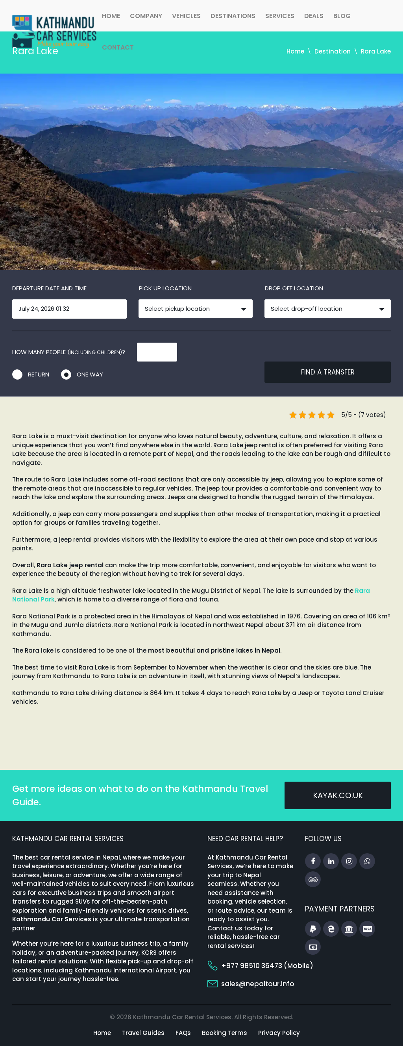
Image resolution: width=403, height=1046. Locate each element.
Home (111, 15)
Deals (314, 15)
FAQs (183, 1033)
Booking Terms (224, 1033)
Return (38, 374)
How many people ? (68, 352)
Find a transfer (328, 372)
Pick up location (165, 288)
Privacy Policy (279, 1033)
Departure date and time (49, 288)
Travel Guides (143, 1033)
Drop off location (294, 288)
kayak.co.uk (338, 795)
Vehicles (186, 15)
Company (146, 15)
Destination (332, 51)
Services (279, 15)
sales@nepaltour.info (257, 984)
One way (90, 374)
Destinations (233, 15)
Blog (342, 15)
